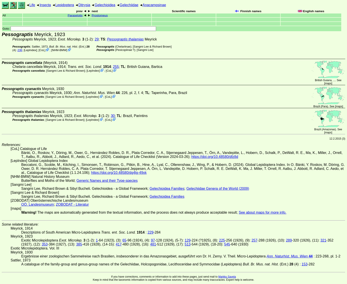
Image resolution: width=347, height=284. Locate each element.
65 (124, 240)
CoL (41, 50)
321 (323, 240)
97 (153, 240)
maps (328, 83)
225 (222, 240)
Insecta (45, 5)
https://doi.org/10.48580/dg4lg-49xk (119, 173)
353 (45, 244)
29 (97, 39)
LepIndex (30, 50)
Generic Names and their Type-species (107, 180)
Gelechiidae (129, 5)
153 (305, 264)
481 (153, 244)
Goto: (79, 28)
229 (151, 232)
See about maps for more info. (262, 212)
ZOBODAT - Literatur (72, 204)
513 (188, 244)
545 (227, 244)
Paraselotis (75, 15)
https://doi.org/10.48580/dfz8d (214, 157)
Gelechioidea (104, 5)
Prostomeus (100, 15)
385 (79, 244)
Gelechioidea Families (167, 188)
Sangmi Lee (144, 50)
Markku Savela (227, 276)
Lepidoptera (64, 5)
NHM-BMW (59, 50)
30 (113, 116)
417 (119, 244)
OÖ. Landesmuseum (37, 204)
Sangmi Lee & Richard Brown (152, 46)
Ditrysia (84, 5)
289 (289, 240)
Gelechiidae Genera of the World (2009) (217, 188)
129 (188, 240)
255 (116, 67)
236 (19, 50)
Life (32, 5)
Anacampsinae (154, 5)
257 (255, 240)
